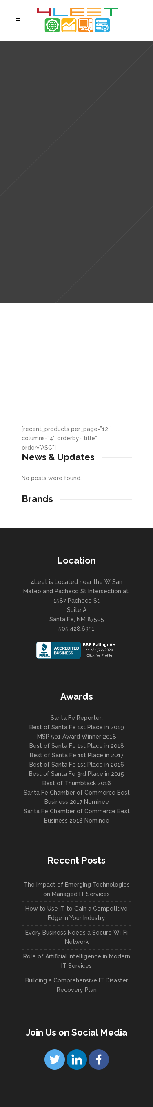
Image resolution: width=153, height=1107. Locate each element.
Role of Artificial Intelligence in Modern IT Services (76, 961)
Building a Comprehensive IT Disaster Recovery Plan (76, 985)
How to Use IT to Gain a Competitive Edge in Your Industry (76, 913)
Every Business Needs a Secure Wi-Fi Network (76, 937)
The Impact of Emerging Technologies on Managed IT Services (77, 889)
